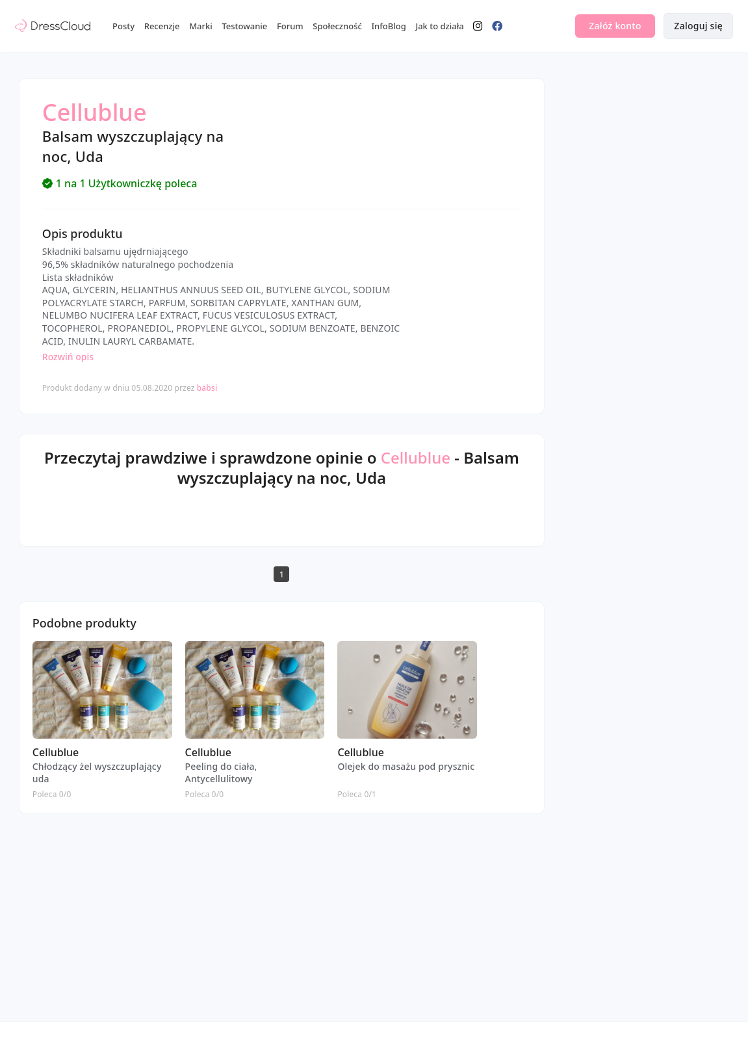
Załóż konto (615, 26)
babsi (207, 387)
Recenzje (162, 26)
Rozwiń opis (68, 356)
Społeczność (337, 26)
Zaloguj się (698, 26)
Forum (290, 26)
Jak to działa (439, 26)
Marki (201, 26)
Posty (123, 26)
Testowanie (244, 26)
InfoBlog (388, 26)
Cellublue (415, 457)
